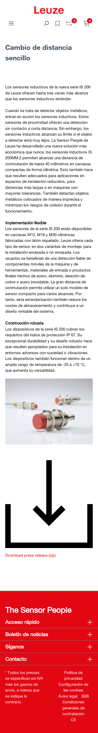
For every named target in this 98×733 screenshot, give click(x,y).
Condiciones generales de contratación (73, 707)
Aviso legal (67, 696)
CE (73, 719)
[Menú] (11, 23)
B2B (85, 696)
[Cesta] (87, 23)
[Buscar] (46, 23)
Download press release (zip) (30, 555)
